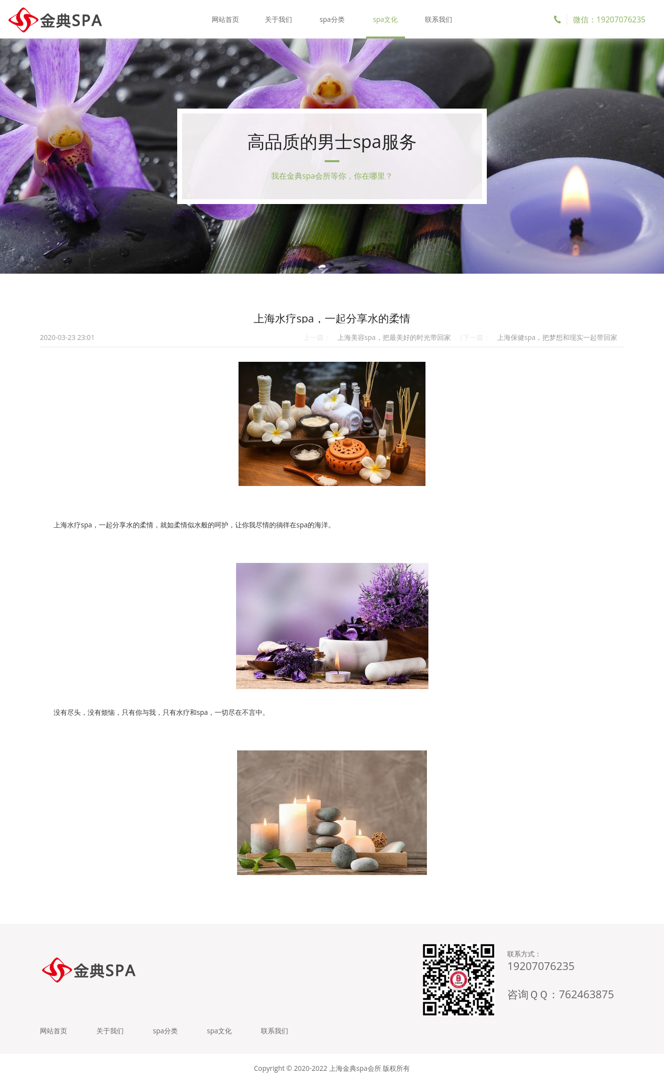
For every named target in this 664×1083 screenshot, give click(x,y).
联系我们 (438, 19)
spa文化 (385, 19)
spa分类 (331, 19)
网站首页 (225, 19)
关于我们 (278, 19)
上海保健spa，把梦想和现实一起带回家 (557, 337)
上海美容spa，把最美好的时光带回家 (394, 337)
